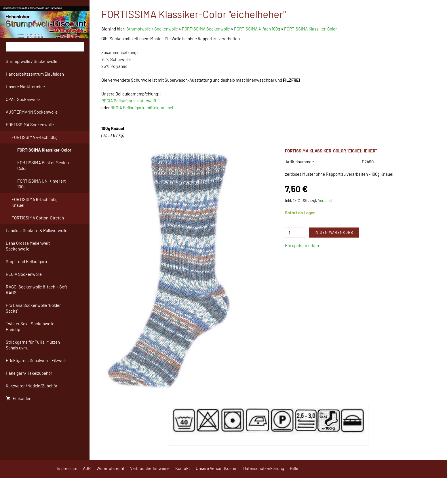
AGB (87, 468)
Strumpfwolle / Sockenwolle (152, 28)
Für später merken (302, 245)
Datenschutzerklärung (263, 468)
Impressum (67, 468)
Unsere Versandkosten (216, 468)
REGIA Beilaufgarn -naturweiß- (129, 100)
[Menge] (295, 232)
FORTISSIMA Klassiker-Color (310, 28)
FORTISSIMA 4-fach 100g (257, 28)
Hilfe (294, 468)
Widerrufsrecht (110, 468)
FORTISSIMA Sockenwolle (206, 28)
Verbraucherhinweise (150, 468)
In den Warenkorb (334, 232)
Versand (325, 200)
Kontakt (182, 468)
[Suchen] (45, 46)
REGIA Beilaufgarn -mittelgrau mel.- (143, 107)
